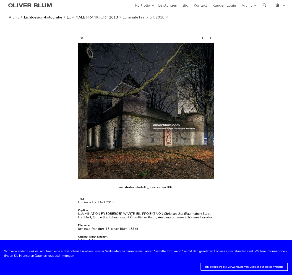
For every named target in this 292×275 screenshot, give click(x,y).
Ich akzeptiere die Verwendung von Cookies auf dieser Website (244, 267)
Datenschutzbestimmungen (54, 256)
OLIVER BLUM (30, 5)
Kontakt (200, 5)
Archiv (247, 5)
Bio (185, 5)
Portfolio (142, 5)
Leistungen (167, 5)
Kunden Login (224, 5)
